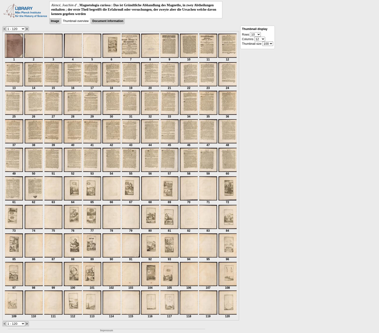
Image (55, 21)
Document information (107, 21)
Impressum (106, 330)
